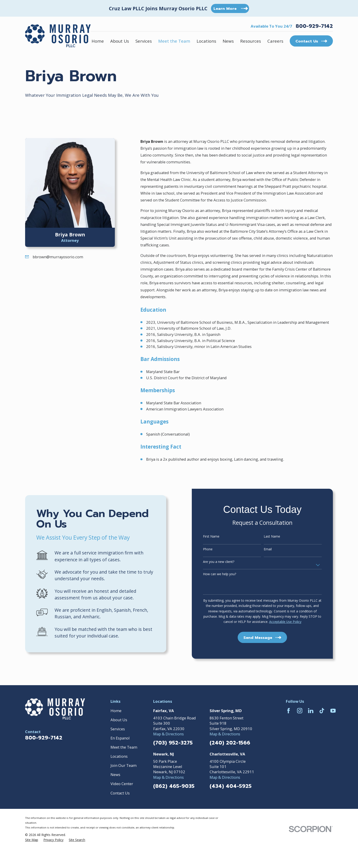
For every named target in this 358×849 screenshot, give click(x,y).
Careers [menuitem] (275, 41)
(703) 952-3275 (173, 742)
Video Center (122, 783)
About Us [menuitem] (119, 41)
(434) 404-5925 (231, 786)
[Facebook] (288, 710)
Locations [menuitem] (206, 41)
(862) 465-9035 (174, 786)
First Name (217, 536)
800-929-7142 (314, 26)
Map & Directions (168, 734)
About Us (119, 719)
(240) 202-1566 (230, 742)
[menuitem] (31, 840)
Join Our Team (124, 765)
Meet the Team (124, 747)
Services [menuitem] (143, 41)
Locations (119, 756)
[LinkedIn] (310, 710)
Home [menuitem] (98, 41)
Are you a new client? (225, 562)
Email (274, 549)
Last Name (278, 536)
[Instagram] (299, 710)
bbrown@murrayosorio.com (58, 256)
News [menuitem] (228, 41)
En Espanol (120, 738)
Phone (214, 549)
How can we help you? (225, 574)
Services (118, 728)
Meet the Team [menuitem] (174, 41)
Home (116, 710)
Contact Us (120, 793)
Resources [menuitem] (250, 41)
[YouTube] (333, 710)
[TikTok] (321, 710)
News (115, 774)
